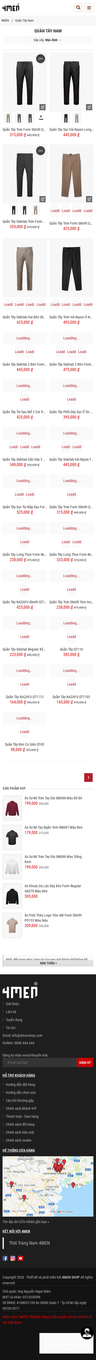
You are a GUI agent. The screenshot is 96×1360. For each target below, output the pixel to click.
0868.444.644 (24, 1043)
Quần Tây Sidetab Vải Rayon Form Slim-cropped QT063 (71, 459)
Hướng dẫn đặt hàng (20, 1085)
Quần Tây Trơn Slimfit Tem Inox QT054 (71, 602)
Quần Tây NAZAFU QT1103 (71, 697)
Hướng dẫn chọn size (21, 1092)
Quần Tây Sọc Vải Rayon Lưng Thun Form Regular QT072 (71, 129)
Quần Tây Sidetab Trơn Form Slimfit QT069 (25, 221)
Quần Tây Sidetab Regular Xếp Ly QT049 (25, 649)
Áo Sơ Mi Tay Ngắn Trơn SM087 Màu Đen (53, 827)
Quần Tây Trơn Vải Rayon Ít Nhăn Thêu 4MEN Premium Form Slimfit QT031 (71, 317)
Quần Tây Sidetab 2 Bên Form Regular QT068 (71, 364)
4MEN (5, 20)
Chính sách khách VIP (21, 1108)
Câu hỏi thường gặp (20, 1100)
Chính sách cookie (18, 1140)
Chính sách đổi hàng (20, 1124)
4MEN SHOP (71, 1277)
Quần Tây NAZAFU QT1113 (25, 697)
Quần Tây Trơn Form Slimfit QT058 (71, 507)
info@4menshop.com (27, 1035)
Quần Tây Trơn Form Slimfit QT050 (71, 223)
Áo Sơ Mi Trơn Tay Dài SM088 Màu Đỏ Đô (53, 798)
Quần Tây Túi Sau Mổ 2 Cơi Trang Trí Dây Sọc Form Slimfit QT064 (25, 412)
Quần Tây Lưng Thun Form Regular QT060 (25, 554)
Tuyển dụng (14, 1020)
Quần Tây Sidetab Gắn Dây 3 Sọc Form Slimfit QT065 (25, 459)
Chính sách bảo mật (20, 1132)
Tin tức (11, 1028)
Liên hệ (11, 1012)
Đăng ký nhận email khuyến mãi (48, 1060)
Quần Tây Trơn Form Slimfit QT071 (25, 129)
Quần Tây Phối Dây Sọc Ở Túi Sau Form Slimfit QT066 (71, 412)
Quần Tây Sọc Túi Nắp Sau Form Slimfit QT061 (25, 507)
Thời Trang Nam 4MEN (29, 1243)
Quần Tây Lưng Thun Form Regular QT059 (71, 554)
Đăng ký (85, 1063)
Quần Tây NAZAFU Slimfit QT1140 (25, 602)
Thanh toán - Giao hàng (22, 1116)
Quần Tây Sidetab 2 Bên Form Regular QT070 (25, 364)
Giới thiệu (12, 1004)
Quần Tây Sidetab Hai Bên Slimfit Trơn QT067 (25, 317)
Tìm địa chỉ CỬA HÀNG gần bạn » (26, 1222)
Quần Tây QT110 (71, 649)
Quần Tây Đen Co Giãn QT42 (24, 744)
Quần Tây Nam (24, 20)
